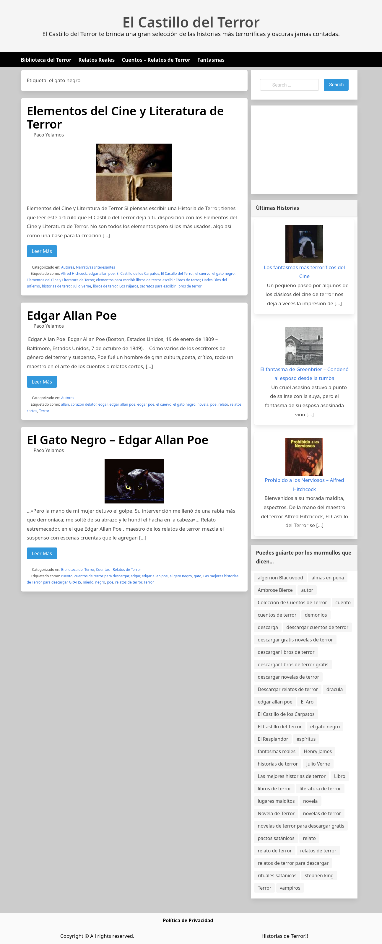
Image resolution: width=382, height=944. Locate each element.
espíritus (306, 739)
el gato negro (223, 273)
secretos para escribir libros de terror (170, 286)
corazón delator (84, 404)
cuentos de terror (277, 615)
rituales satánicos (277, 875)
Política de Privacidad (188, 920)
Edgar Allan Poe (72, 315)
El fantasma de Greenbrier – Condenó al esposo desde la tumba (304, 374)
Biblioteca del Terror (46, 59)
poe (213, 404)
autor (307, 590)
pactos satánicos (276, 838)
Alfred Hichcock (74, 273)
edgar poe (146, 404)
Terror (44, 410)
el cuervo (202, 273)
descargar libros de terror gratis (293, 664)
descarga (268, 627)
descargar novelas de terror (288, 677)
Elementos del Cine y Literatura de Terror (125, 117)
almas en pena (328, 577)
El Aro (307, 701)
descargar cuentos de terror (317, 627)
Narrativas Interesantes (95, 267)
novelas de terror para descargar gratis (301, 826)
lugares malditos (276, 801)
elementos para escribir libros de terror (128, 279)
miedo (88, 582)
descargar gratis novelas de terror (295, 639)
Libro (339, 776)
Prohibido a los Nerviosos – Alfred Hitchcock (304, 485)
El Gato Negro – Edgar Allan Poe (118, 439)
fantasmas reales (276, 751)
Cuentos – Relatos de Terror (156, 59)
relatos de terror (128, 582)
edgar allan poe (102, 273)
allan (65, 404)
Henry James (318, 751)
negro (100, 582)
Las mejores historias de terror (292, 776)
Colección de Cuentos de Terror (292, 602)
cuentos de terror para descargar (101, 576)
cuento (66, 576)
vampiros (290, 888)
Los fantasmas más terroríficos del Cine (304, 272)
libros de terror (105, 286)
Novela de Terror (276, 813)
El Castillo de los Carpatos (137, 273)
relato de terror (275, 850)
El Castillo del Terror (191, 22)
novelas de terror (322, 813)
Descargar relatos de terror (288, 689)
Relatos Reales (97, 59)
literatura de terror (320, 788)
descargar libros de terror (286, 652)
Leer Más (42, 251)
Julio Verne (82, 286)
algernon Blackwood (280, 577)
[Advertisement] (304, 149)
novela (202, 404)
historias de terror (56, 286)
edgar (103, 404)
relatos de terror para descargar (293, 863)
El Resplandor (273, 739)
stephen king (319, 875)
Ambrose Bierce (275, 590)
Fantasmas (211, 59)
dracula (334, 689)
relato (223, 404)
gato (197, 576)
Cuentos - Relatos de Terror (118, 569)
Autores (67, 267)
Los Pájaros (128, 286)
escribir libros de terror (181, 279)
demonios (316, 615)
